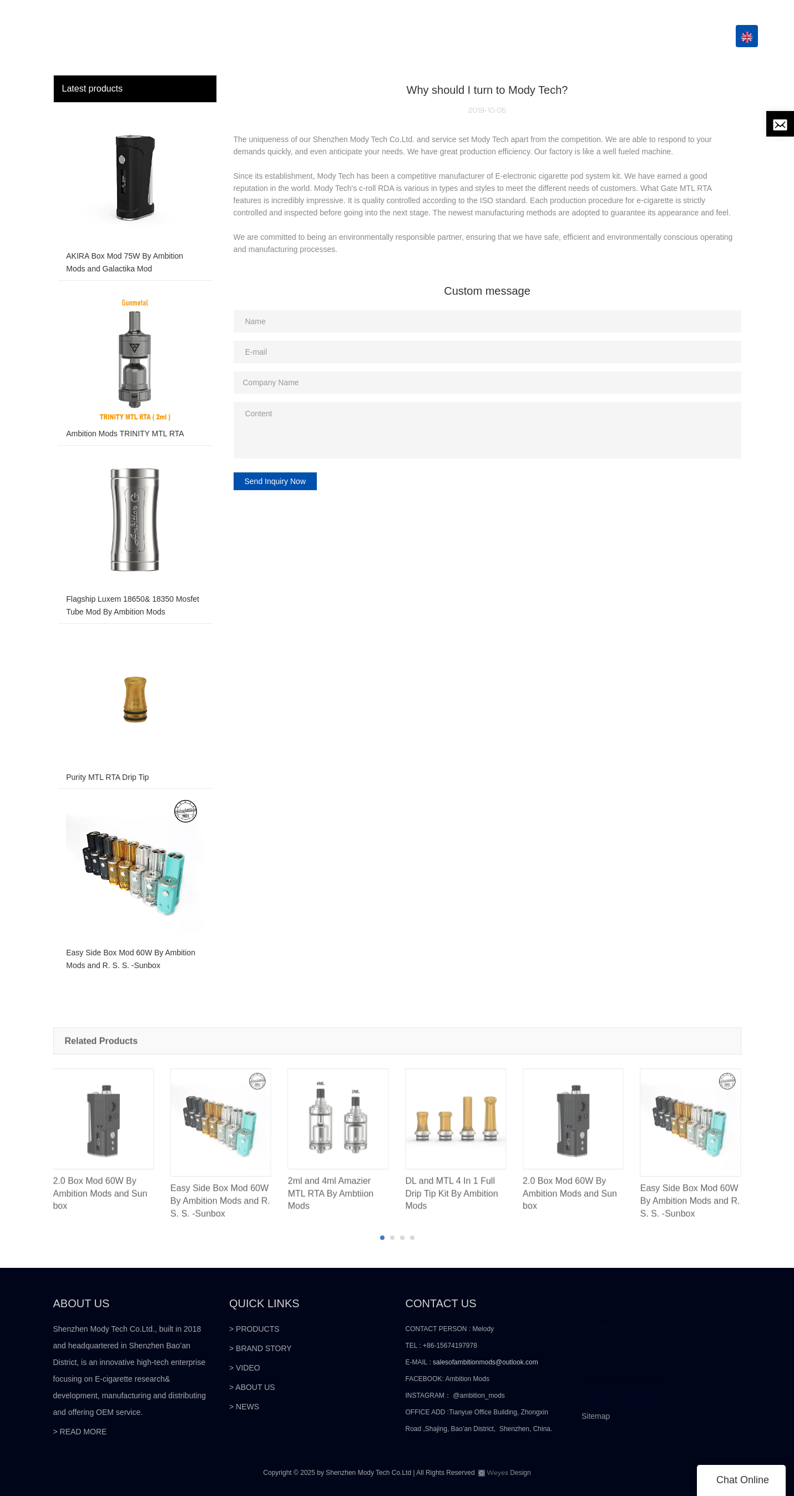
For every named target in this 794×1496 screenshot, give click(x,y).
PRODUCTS (374, 36)
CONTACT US (685, 36)
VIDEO (526, 36)
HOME (323, 36)
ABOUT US (575, 36)
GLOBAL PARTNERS (459, 36)
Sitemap (595, 1416)
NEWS (623, 36)
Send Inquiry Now (275, 481)
